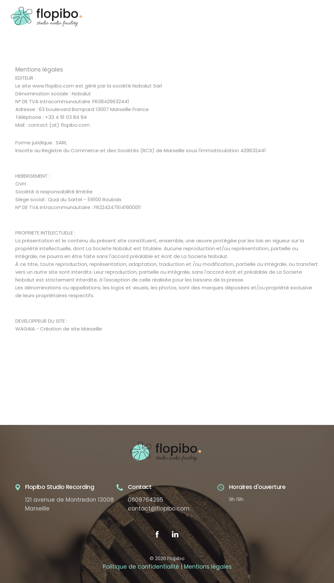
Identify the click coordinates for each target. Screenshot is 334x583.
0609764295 (145, 500)
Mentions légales (208, 567)
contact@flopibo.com (159, 508)
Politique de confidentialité (141, 567)
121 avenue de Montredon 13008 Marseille (69, 504)
